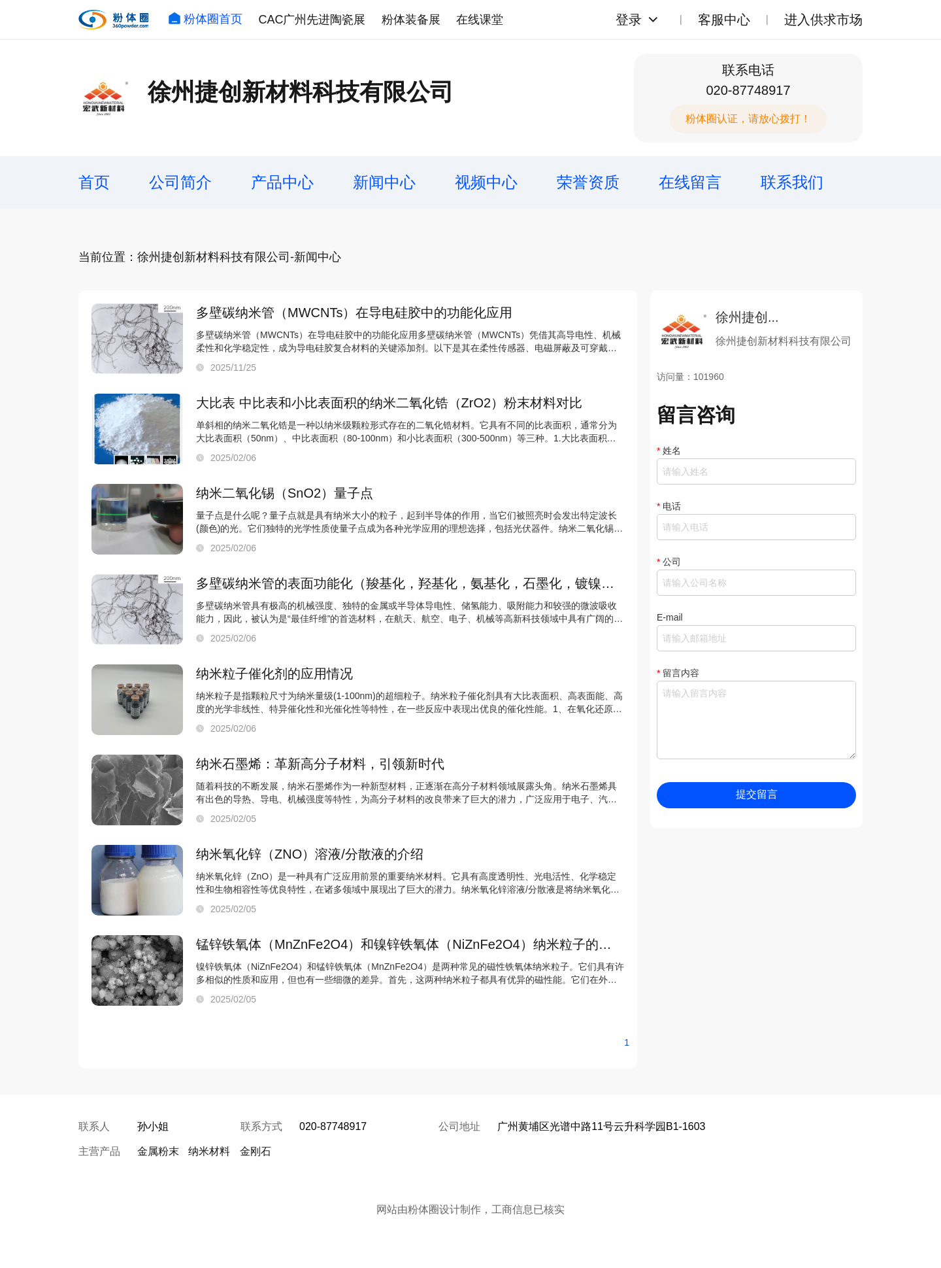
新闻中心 (384, 182)
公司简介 (180, 182)
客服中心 (724, 19)
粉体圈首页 (205, 19)
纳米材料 (209, 1151)
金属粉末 (158, 1151)
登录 (629, 19)
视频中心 (486, 182)
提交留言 (757, 794)
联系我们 (792, 182)
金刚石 (255, 1151)
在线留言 (690, 182)
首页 (94, 182)
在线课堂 (479, 19)
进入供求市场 (823, 19)
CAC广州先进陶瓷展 (311, 19)
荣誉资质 (588, 182)
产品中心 (282, 182)
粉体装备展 (411, 19)
